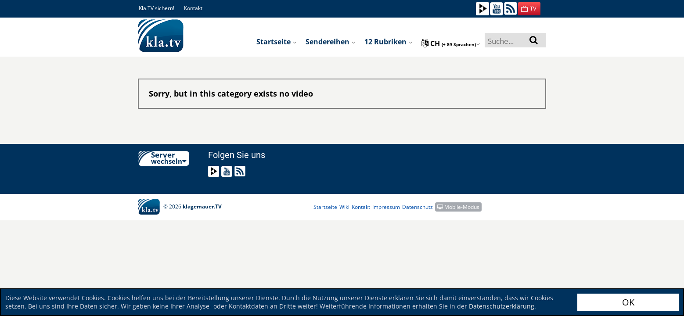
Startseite (276, 42)
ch (450, 43)
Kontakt (193, 8)
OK (628, 302)
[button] (529, 8)
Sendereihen (331, 42)
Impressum (386, 207)
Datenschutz (417, 207)
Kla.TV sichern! (156, 8)
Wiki (344, 207)
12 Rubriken (388, 42)
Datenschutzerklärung (501, 306)
